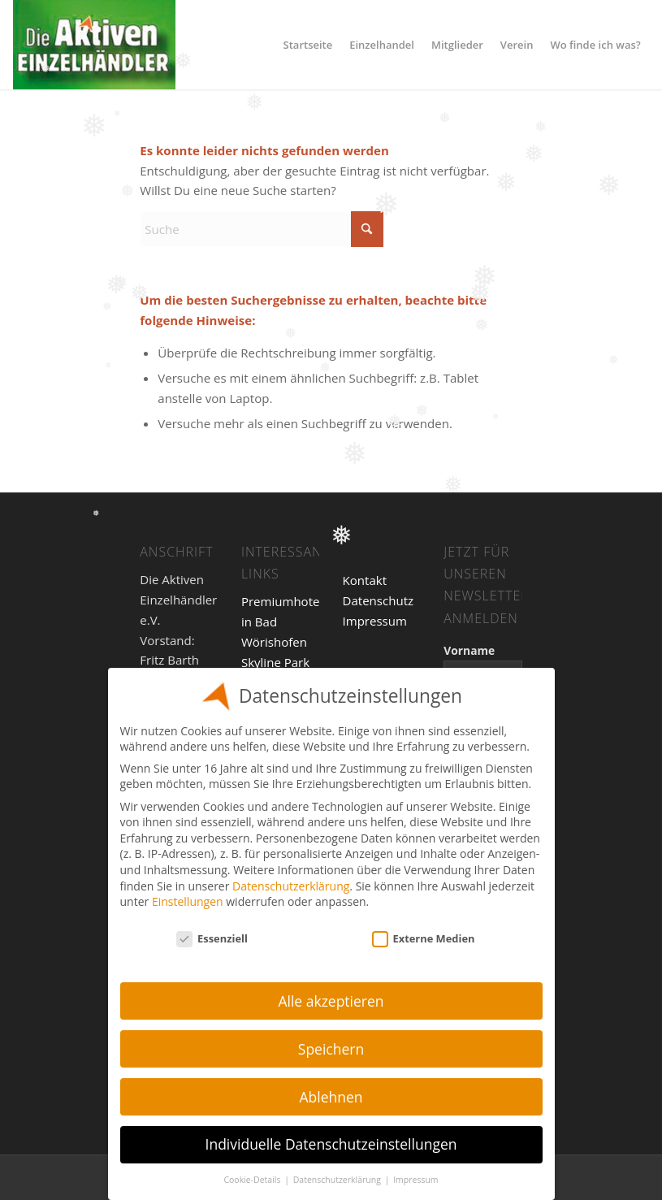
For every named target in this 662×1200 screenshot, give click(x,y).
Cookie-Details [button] (253, 1179)
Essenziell (212, 938)
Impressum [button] (415, 1179)
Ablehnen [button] (330, 1097)
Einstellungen (187, 901)
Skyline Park (275, 662)
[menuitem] (308, 44)
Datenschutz (378, 600)
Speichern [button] (331, 1049)
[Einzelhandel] (94, 44)
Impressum (375, 621)
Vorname (469, 650)
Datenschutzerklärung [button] (338, 1179)
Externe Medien (423, 938)
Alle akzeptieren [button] (330, 1001)
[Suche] (261, 229)
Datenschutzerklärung (290, 886)
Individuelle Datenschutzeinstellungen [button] (331, 1144)
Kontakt (365, 580)
